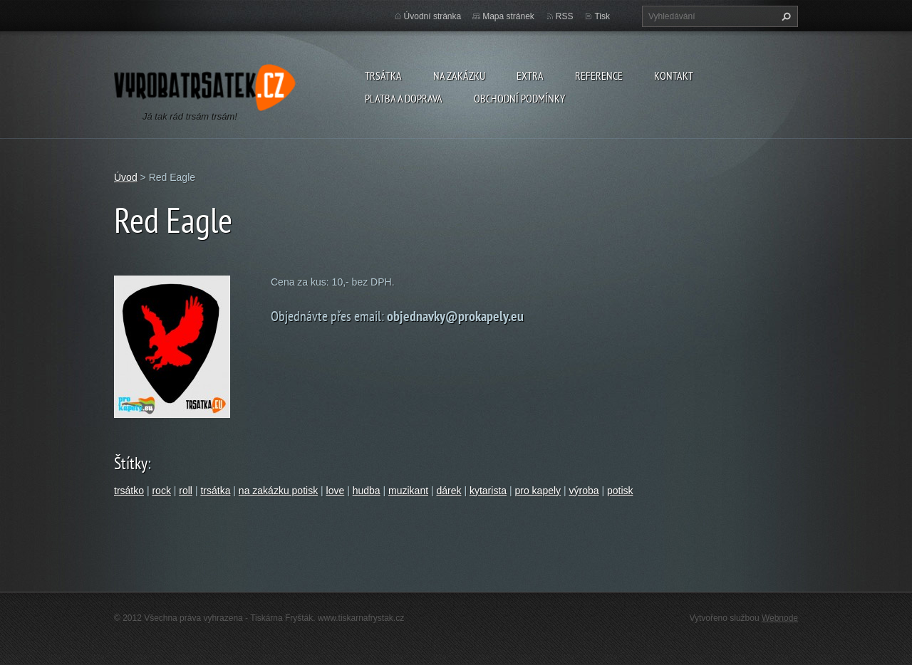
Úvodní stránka (433, 16)
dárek (448, 490)
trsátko (129, 490)
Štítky (130, 463)
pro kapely (537, 490)
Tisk (602, 16)
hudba (366, 490)
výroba (584, 490)
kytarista (488, 490)
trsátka (215, 490)
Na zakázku (459, 75)
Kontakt (673, 75)
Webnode (780, 618)
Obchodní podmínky (519, 98)
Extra (530, 75)
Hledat (784, 16)
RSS (565, 16)
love (335, 490)
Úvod (126, 177)
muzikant (408, 490)
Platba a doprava (403, 98)
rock (161, 490)
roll (185, 490)
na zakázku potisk (278, 490)
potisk (620, 490)
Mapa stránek (508, 16)
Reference (599, 75)
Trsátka (383, 75)
